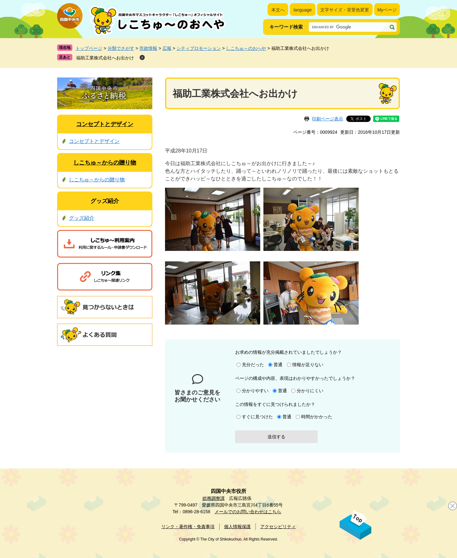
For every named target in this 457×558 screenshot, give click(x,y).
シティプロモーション (198, 48)
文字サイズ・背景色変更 (344, 9)
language (303, 9)
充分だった (253, 364)
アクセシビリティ (278, 526)
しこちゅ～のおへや (246, 48)
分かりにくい (310, 390)
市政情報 (148, 48)
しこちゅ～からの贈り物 (104, 162)
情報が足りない (307, 364)
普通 (278, 364)
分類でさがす (121, 48)
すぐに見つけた (257, 416)
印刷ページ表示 (327, 118)
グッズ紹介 (104, 201)
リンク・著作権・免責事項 (188, 526)
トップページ (89, 48)
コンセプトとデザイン (104, 124)
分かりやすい (255, 390)
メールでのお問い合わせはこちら (248, 511)
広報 (166, 48)
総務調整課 (213, 498)
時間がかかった (316, 416)
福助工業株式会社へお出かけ (105, 57)
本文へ (278, 9)
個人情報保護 (237, 526)
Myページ (387, 9)
